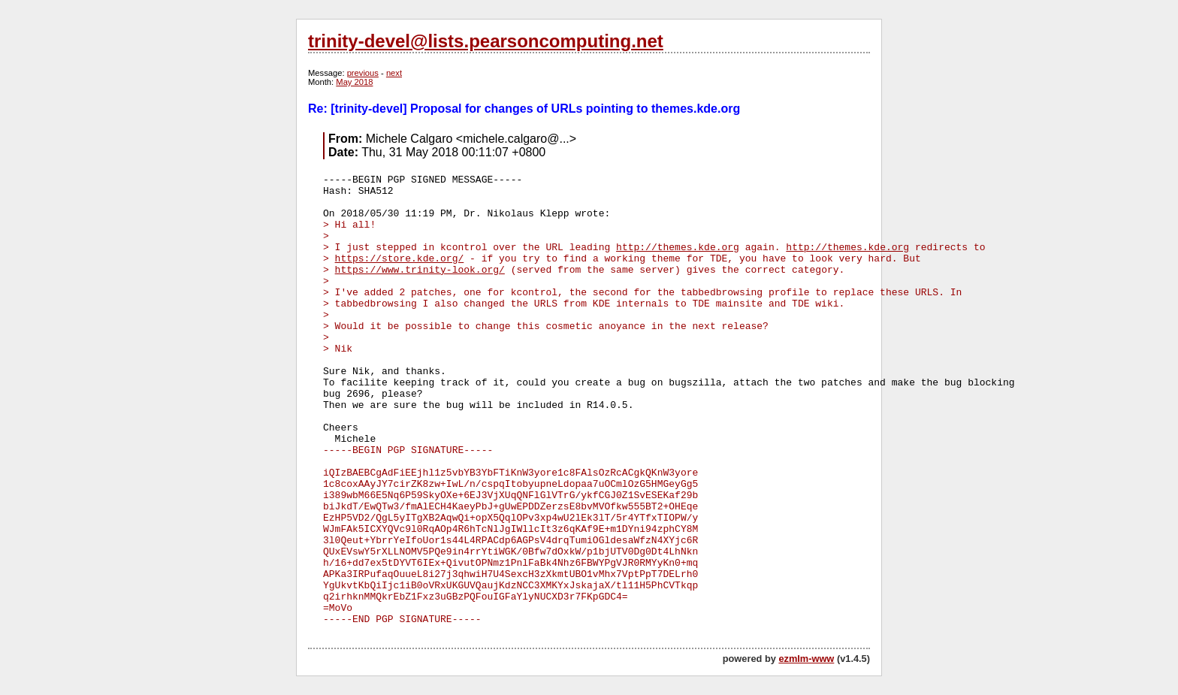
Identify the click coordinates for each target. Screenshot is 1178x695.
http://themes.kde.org (677, 247)
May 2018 (354, 81)
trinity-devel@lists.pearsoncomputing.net (485, 41)
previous (363, 72)
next (394, 72)
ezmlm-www (806, 658)
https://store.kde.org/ (399, 258)
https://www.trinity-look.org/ (420, 270)
